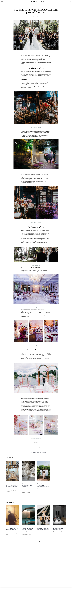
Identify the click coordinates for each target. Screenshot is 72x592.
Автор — (36, 445)
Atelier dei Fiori (46, 132)
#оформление (43, 452)
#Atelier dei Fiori (32, 452)
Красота (55, 526)
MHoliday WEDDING (35, 267)
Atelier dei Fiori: (24, 79)
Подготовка (8, 526)
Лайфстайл (24, 526)
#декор (37, 452)
